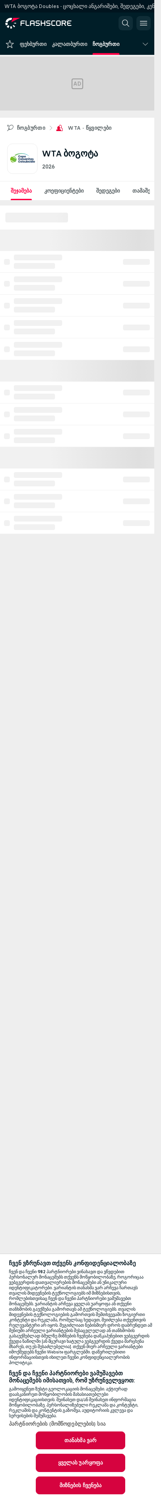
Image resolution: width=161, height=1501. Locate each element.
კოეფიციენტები (64, 191)
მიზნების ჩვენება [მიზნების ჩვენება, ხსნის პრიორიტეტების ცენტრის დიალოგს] (80, 1485)
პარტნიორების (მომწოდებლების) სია (57, 1424)
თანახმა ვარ (80, 1440)
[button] (126, 23)
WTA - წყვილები (90, 128)
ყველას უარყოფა (80, 1463)
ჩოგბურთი (31, 128)
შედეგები (108, 191)
